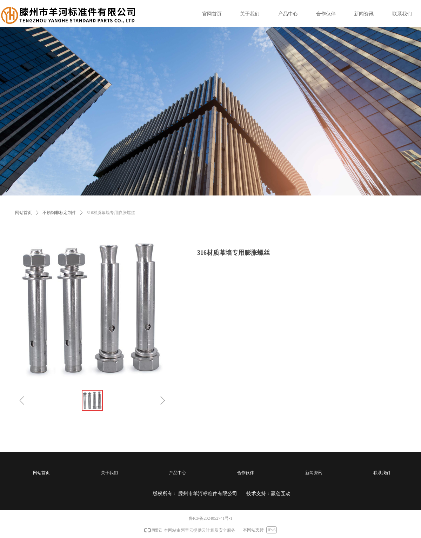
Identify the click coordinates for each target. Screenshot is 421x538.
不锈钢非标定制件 (59, 212)
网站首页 (23, 212)
